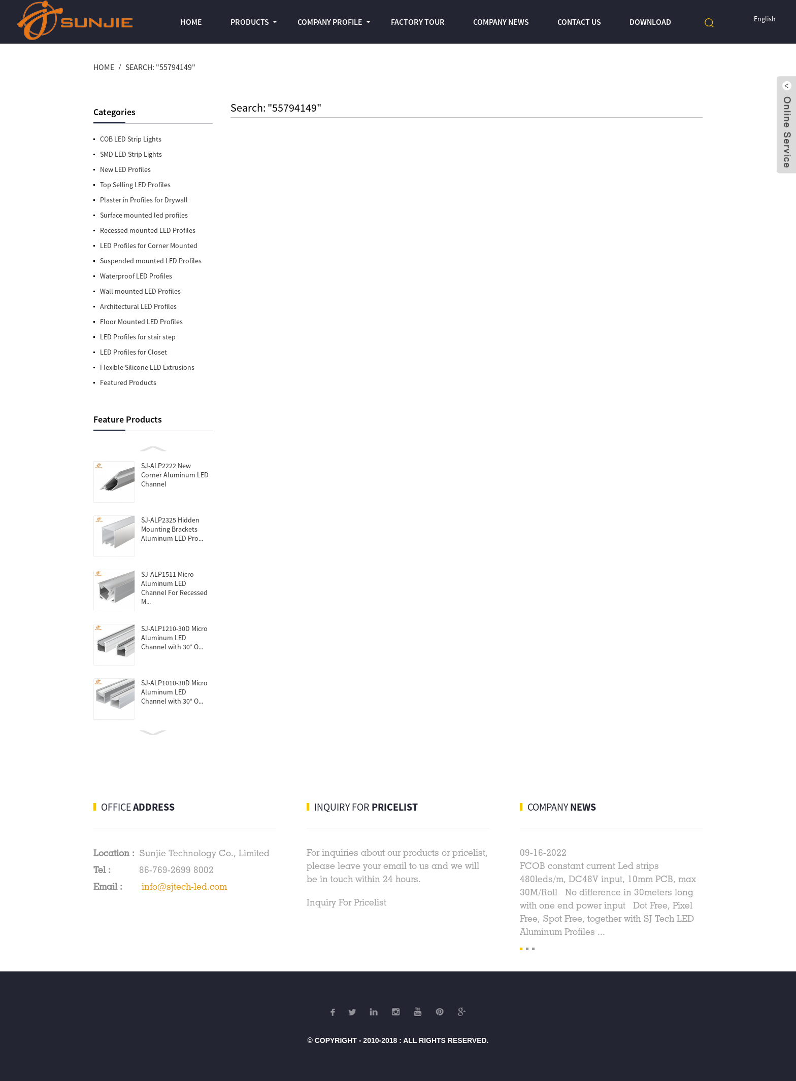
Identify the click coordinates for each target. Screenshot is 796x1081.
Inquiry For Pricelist (346, 902)
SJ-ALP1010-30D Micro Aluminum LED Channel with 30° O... (174, 692)
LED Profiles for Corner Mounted (148, 245)
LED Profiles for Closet (133, 352)
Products (249, 22)
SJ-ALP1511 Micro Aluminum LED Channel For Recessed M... (174, 588)
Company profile (329, 22)
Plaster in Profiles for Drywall (144, 199)
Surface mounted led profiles (144, 215)
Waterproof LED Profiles (136, 276)
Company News (501, 22)
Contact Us (579, 22)
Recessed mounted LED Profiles (147, 230)
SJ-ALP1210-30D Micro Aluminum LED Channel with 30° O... (174, 637)
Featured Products (128, 382)
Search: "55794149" (160, 67)
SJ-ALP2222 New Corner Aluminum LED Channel (175, 475)
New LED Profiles (125, 169)
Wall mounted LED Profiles (140, 291)
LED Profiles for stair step (138, 336)
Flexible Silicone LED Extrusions (147, 367)
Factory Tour (418, 22)
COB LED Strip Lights (130, 139)
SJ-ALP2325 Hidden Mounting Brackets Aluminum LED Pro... (172, 529)
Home (191, 22)
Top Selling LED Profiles (135, 184)
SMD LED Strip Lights (131, 154)
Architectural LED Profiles (138, 306)
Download (650, 22)
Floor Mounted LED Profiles (141, 321)
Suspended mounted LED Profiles (151, 260)
